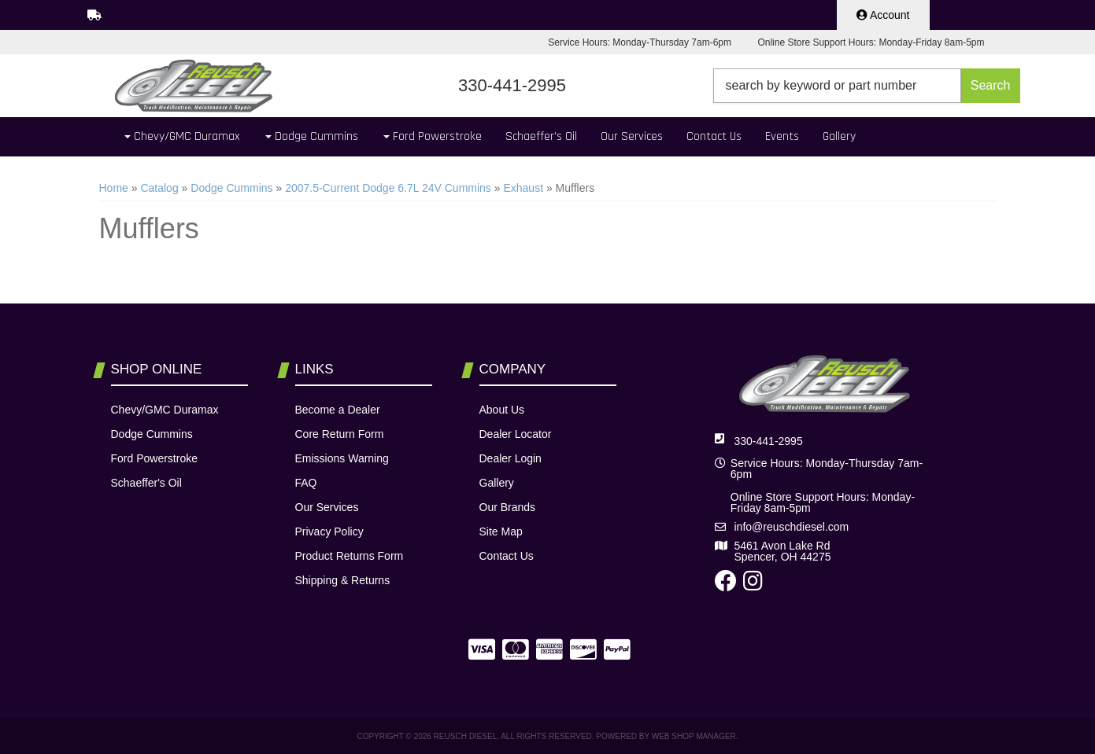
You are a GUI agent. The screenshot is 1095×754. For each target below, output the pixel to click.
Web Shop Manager (694, 736)
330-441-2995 (768, 441)
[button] (866, 85)
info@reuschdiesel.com (791, 526)
